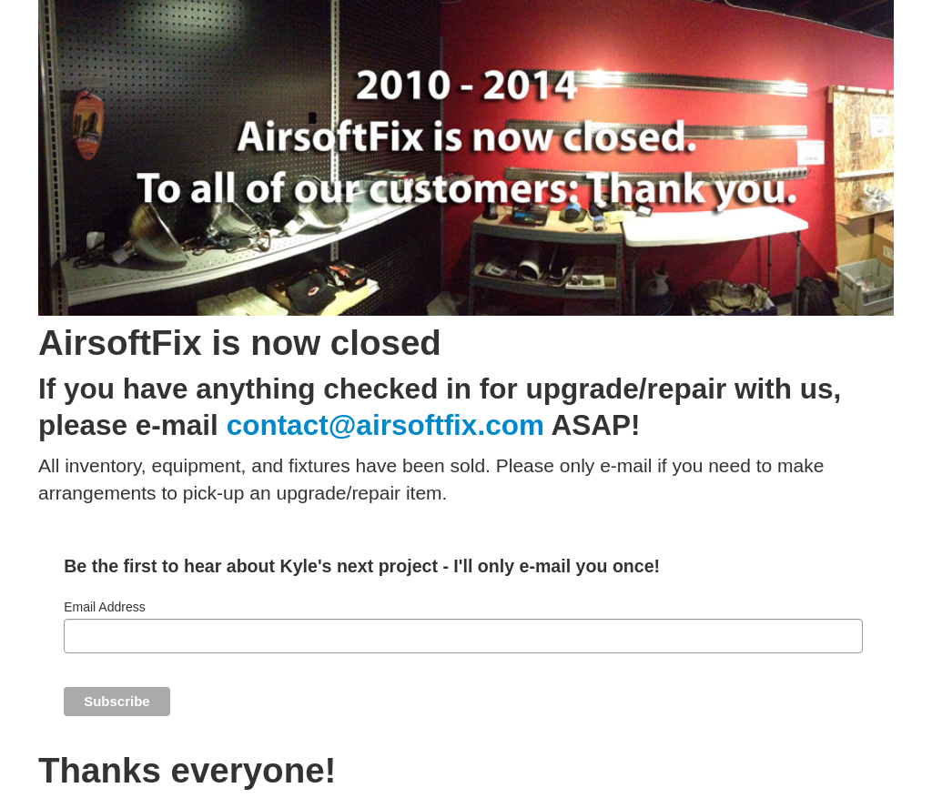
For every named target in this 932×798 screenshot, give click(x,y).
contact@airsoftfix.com (385, 425)
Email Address (104, 607)
